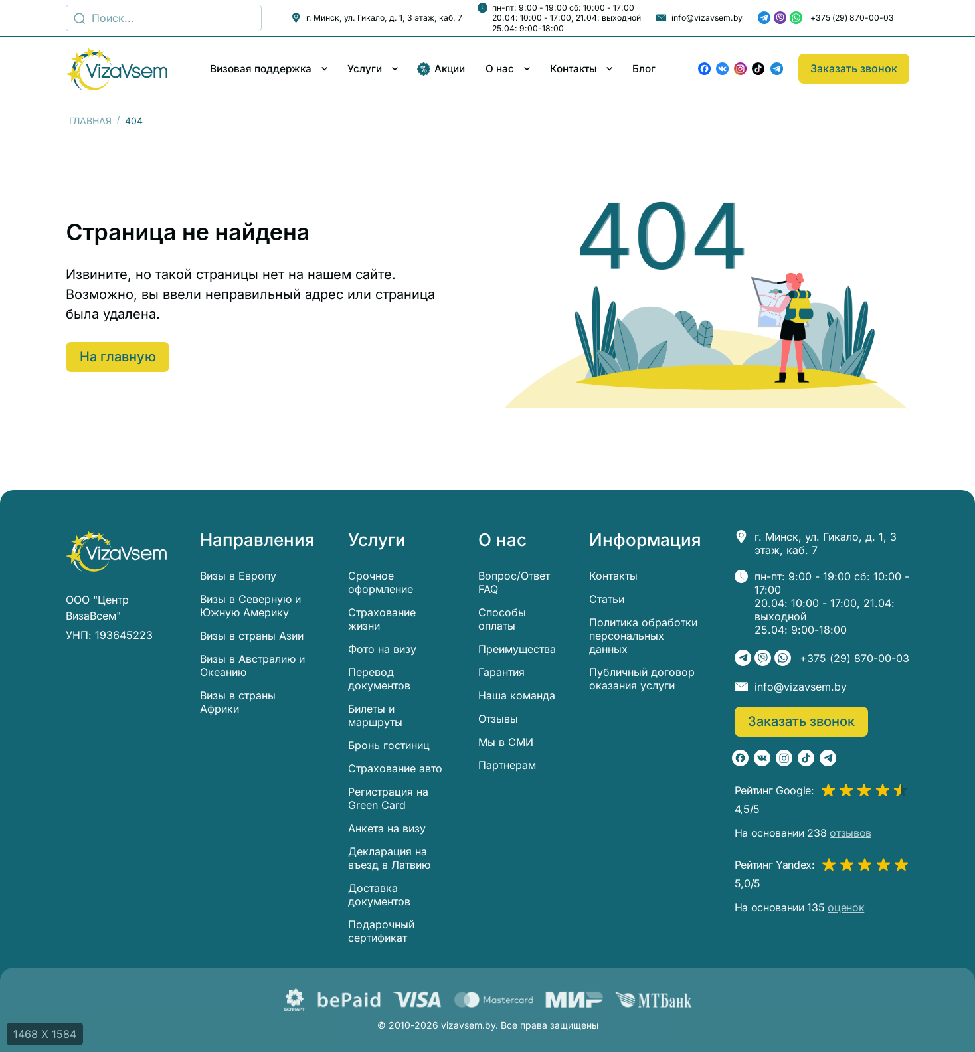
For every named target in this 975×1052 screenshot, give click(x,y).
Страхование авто (395, 768)
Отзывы (498, 718)
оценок (846, 907)
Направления (257, 540)
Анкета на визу (387, 828)
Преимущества (517, 649)
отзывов (850, 833)
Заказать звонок (853, 68)
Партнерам (507, 765)
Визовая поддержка (260, 68)
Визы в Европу (238, 575)
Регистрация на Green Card (388, 798)
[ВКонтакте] (722, 68)
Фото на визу (382, 649)
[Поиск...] (79, 18)
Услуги (364, 68)
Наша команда (516, 695)
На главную (118, 357)
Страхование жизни (382, 619)
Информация (645, 540)
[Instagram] (740, 68)
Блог (644, 68)
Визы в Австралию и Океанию (252, 665)
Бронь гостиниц (389, 745)
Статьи (606, 599)
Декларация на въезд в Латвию (389, 858)
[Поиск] (163, 18)
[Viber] (780, 17)
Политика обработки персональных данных (643, 636)
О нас (500, 68)
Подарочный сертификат (381, 931)
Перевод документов (379, 678)
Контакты (573, 68)
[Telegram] (764, 17)
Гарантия (501, 672)
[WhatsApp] (796, 17)
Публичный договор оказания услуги (642, 678)
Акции (441, 69)
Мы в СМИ (505, 741)
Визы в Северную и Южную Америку (250, 605)
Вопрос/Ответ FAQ (514, 582)
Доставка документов (379, 894)
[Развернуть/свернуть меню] (324, 68)
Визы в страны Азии (252, 635)
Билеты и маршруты (375, 715)
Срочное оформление (380, 582)
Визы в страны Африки (238, 702)
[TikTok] (758, 68)
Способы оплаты (502, 619)
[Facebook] (704, 68)
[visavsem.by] (116, 68)
